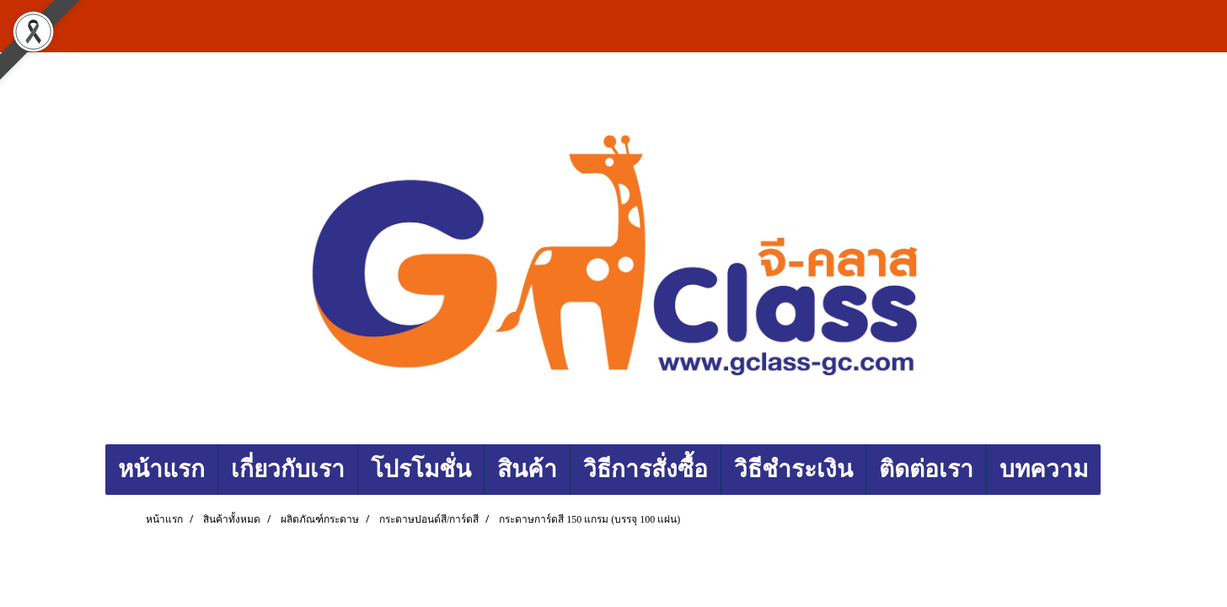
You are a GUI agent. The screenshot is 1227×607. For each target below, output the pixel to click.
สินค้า (527, 469)
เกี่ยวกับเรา (288, 469)
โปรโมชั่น (421, 469)
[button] (1116, 469)
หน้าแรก (161, 469)
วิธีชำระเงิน (793, 469)
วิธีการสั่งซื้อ (645, 469)
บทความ (1043, 469)
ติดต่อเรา (926, 469)
